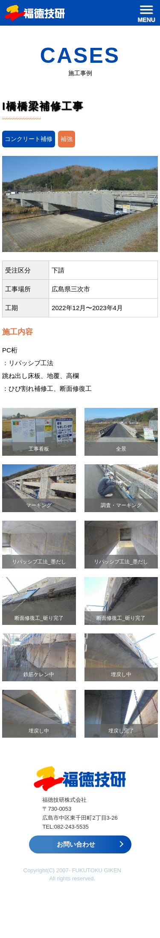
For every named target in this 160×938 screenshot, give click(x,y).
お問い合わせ (76, 844)
